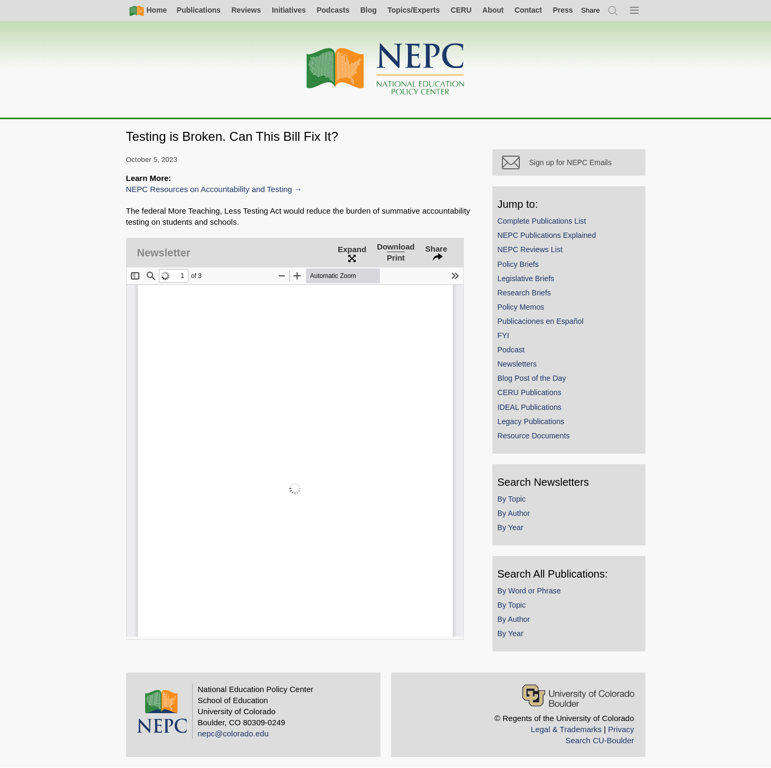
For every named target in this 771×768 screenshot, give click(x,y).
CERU (461, 10)
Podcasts (333, 10)
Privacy (621, 729)
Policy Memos (521, 307)
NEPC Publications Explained (547, 235)
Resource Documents (534, 435)
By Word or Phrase (529, 591)
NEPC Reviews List (530, 249)
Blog (368, 10)
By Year (510, 527)
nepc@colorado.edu (233, 733)
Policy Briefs (518, 264)
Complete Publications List (542, 221)
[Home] (386, 69)
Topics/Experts (413, 10)
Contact (528, 10)
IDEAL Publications (529, 407)
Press (563, 10)
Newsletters (517, 364)
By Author (514, 513)
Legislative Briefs (526, 278)
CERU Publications (529, 392)
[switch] (590, 10)
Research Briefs (524, 293)
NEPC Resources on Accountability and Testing (209, 189)
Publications (199, 10)
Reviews (246, 10)
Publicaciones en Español (541, 321)
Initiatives (289, 10)
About (492, 10)
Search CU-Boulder (599, 740)
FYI (503, 335)
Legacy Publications (531, 421)
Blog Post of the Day (532, 378)
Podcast (511, 349)
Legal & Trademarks (566, 729)
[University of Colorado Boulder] (578, 695)
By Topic (512, 499)
